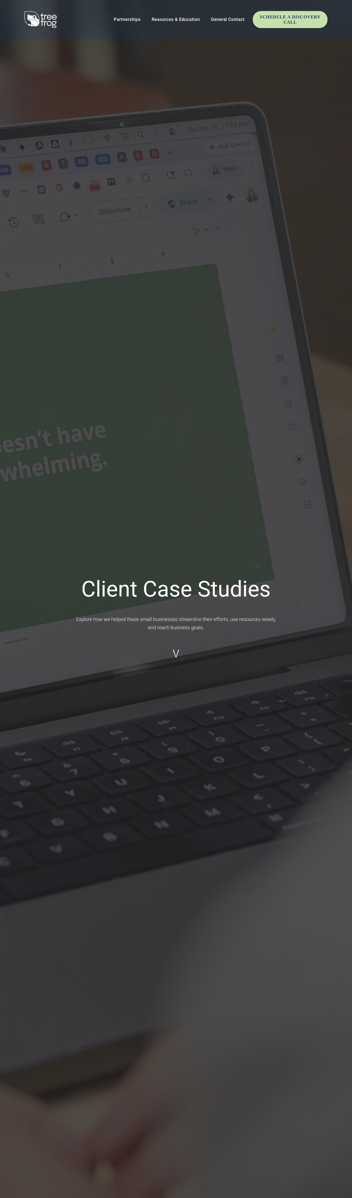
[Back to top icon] (325, 1186)
